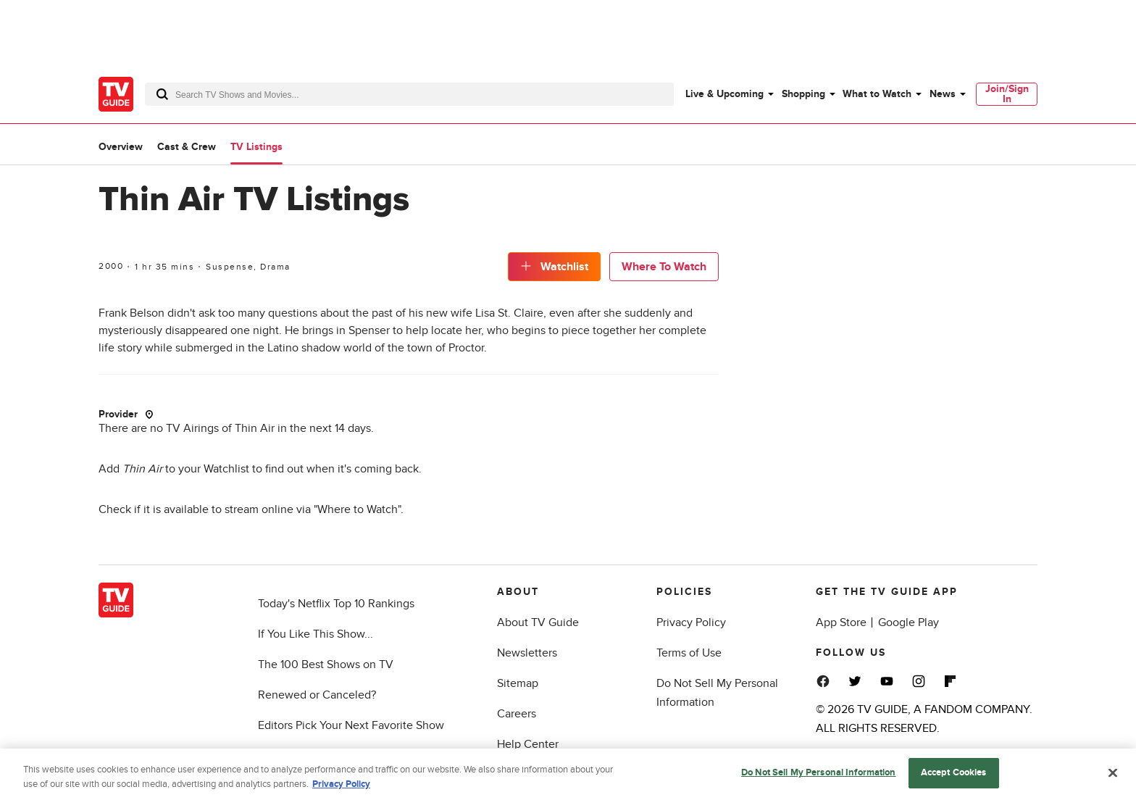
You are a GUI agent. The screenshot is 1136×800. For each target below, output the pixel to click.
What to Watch (877, 94)
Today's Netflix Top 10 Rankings (336, 603)
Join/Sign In (1007, 94)
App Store (841, 622)
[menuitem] (728, 94)
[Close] (1113, 775)
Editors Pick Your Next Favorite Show (351, 725)
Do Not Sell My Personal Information (818, 774)
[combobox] (409, 94)
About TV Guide (538, 622)
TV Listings (256, 147)
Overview (121, 147)
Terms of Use (689, 653)
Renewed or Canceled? (317, 695)
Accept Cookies (954, 774)
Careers (516, 714)
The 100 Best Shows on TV (325, 664)
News (943, 94)
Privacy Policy (691, 622)
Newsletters (527, 653)
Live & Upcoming (724, 94)
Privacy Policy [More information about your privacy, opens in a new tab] (341, 786)
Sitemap (517, 683)
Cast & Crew (186, 147)
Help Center (528, 744)
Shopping (803, 94)
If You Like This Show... (315, 634)
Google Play (908, 622)
